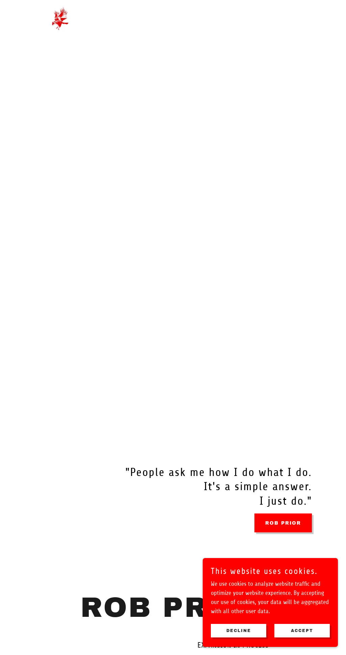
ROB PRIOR (283, 523)
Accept (302, 630)
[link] (60, 18)
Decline (238, 630)
